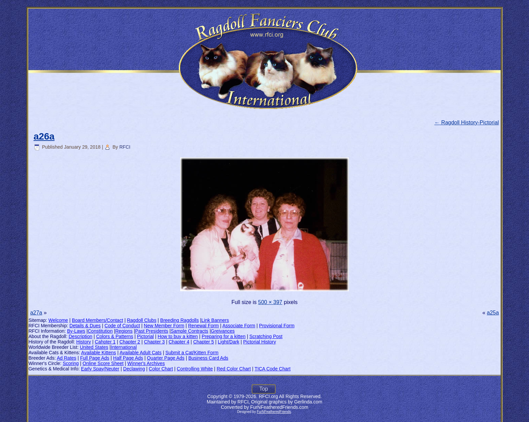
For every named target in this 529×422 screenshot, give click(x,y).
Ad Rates (66, 358)
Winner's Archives (146, 363)
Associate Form (238, 325)
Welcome (58, 320)
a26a (43, 136)
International (124, 347)
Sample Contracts (189, 331)
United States (94, 347)
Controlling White (195, 368)
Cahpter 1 (105, 341)
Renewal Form (203, 325)
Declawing (134, 368)
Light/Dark (229, 341)
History (83, 341)
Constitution (100, 331)
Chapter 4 (179, 341)
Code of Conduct (122, 325)
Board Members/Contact (97, 320)
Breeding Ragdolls (179, 320)
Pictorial (145, 336)
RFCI (125, 147)
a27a (36, 312)
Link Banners (215, 320)
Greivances (223, 331)
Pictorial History (259, 341)
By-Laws (76, 331)
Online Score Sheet (103, 363)
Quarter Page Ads (165, 358)
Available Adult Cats (140, 352)
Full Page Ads (94, 358)
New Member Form (164, 325)
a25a (493, 312)
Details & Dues (85, 325)
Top (263, 389)
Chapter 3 (154, 341)
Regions (123, 331)
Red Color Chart (234, 368)
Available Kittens (98, 352)
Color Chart (161, 368)
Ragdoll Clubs (141, 320)
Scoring (71, 363)
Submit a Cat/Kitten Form (191, 352)
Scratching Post (265, 336)
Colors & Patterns (114, 336)
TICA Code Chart (272, 368)
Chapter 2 (129, 341)
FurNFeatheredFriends (274, 412)
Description (80, 336)
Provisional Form (277, 325)
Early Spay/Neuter (100, 368)
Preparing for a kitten (224, 336)
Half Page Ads (128, 358)
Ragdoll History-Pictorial (466, 122)
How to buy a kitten (178, 336)
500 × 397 (270, 302)
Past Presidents (151, 331)
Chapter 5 (203, 341)
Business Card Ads (208, 358)
